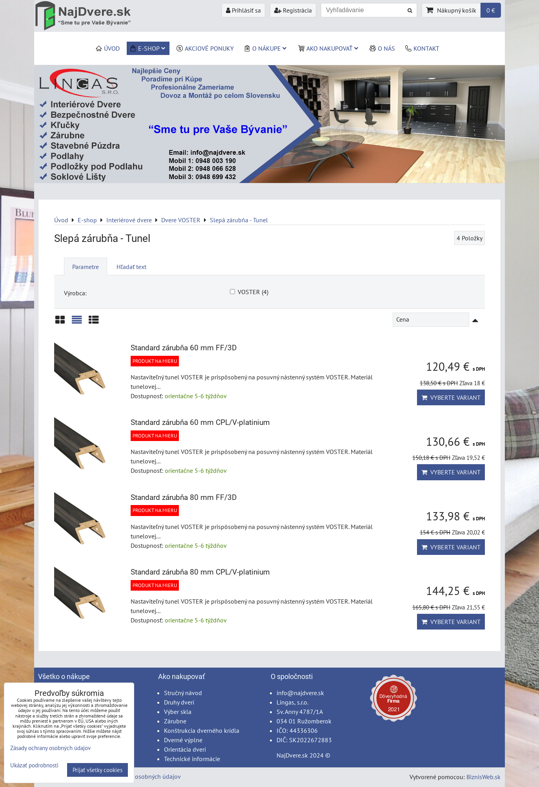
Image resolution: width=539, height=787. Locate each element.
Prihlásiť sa (243, 10)
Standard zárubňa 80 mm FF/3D (184, 497)
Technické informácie (192, 759)
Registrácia (293, 10)
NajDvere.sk (292, 755)
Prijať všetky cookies (97, 770)
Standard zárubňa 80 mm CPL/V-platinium (200, 572)
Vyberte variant (451, 397)
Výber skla (177, 712)
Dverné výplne (183, 740)
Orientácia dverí (185, 749)
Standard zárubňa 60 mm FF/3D (184, 347)
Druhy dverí (179, 702)
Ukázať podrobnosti (34, 765)
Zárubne (175, 721)
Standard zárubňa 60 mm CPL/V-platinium (200, 422)
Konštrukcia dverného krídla (201, 730)
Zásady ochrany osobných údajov (137, 776)
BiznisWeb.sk (483, 777)
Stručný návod (183, 693)
